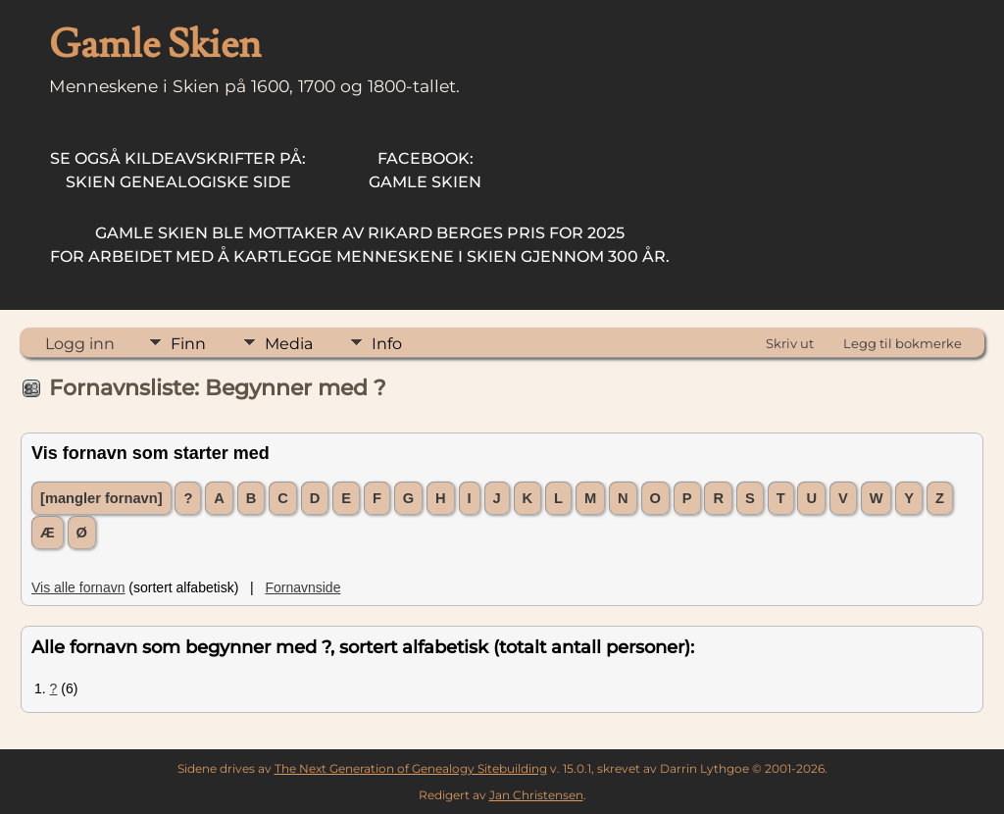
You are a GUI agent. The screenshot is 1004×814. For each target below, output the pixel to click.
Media (289, 343)
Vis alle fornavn (78, 587)
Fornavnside (302, 587)
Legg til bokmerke (902, 343)
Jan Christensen (536, 795)
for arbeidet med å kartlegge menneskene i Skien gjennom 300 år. (360, 245)
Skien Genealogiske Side (178, 170)
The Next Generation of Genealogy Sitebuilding (411, 768)
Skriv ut (790, 343)
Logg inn (80, 343)
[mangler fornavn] (101, 498)
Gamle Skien (425, 170)
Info (387, 343)
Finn (188, 343)
